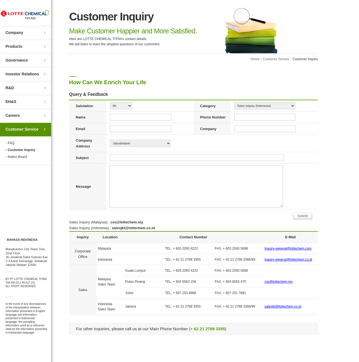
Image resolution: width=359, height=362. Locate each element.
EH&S (11, 101)
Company (14, 32)
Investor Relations (22, 74)
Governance (17, 60)
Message (83, 186)
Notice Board (17, 157)
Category (208, 106)
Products (14, 46)
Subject (82, 158)
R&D (10, 88)
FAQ (11, 143)
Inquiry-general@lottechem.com (287, 248)
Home (255, 59)
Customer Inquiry (21, 150)
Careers (13, 115)
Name (80, 117)
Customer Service (22, 129)
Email (80, 129)
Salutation (84, 106)
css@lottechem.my (278, 282)
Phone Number (213, 117)
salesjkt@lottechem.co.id (282, 306)
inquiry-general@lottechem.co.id (288, 259)
